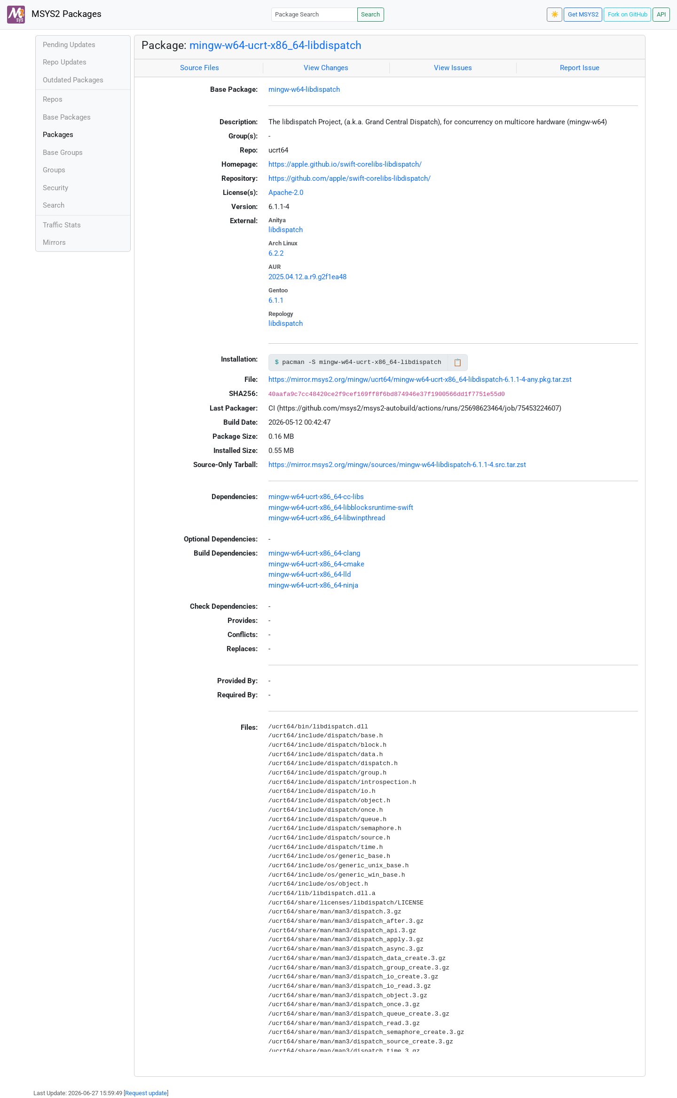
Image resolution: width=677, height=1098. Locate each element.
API (661, 14)
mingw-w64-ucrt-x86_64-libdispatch (275, 45)
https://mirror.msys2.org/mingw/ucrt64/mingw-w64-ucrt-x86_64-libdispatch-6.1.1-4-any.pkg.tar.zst (420, 379)
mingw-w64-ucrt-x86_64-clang (314, 553)
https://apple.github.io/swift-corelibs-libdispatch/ (345, 164)
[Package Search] (314, 14)
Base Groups (63, 152)
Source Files (199, 68)
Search (370, 14)
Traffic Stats (62, 225)
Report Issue (579, 68)
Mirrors (54, 242)
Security (55, 188)
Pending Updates (69, 44)
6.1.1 (275, 300)
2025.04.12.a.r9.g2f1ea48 (307, 277)
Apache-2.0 (285, 192)
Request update (146, 1093)
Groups (54, 170)
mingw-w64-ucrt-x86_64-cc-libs (316, 496)
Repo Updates (65, 62)
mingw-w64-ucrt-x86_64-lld (309, 574)
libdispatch (285, 230)
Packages (58, 134)
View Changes (326, 68)
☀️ (555, 14)
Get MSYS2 (583, 14)
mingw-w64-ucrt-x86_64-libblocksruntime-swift (340, 507)
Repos (53, 99)
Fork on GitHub (627, 14)
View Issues (453, 68)
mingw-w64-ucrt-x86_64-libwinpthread (326, 518)
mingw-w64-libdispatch (304, 89)
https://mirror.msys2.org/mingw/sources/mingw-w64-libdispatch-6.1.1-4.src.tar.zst (397, 464)
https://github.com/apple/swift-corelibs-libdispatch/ (349, 178)
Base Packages (67, 117)
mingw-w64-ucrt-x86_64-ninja (313, 585)
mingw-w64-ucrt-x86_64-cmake (316, 564)
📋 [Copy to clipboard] (457, 362)
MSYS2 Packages (54, 15)
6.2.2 (275, 253)
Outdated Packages (73, 80)
